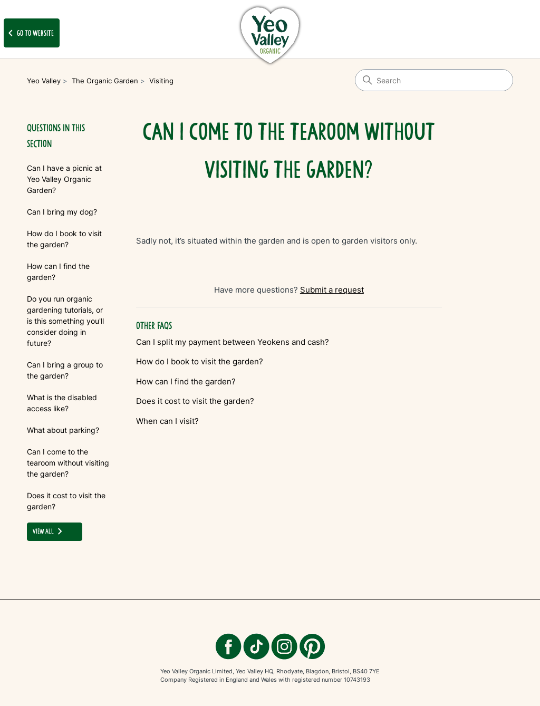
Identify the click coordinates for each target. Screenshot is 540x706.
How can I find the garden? (58, 272)
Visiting (161, 80)
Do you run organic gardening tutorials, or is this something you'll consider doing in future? (65, 320)
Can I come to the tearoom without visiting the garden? (68, 462)
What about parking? (63, 429)
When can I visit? (167, 421)
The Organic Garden (105, 80)
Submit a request (332, 290)
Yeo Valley (44, 80)
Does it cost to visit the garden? (66, 501)
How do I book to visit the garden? (64, 239)
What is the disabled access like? (62, 403)
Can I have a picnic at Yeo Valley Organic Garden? (64, 179)
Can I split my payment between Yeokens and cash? (232, 342)
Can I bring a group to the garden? (65, 370)
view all (49, 531)
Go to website (29, 33)
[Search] (434, 80)
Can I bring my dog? (62, 211)
